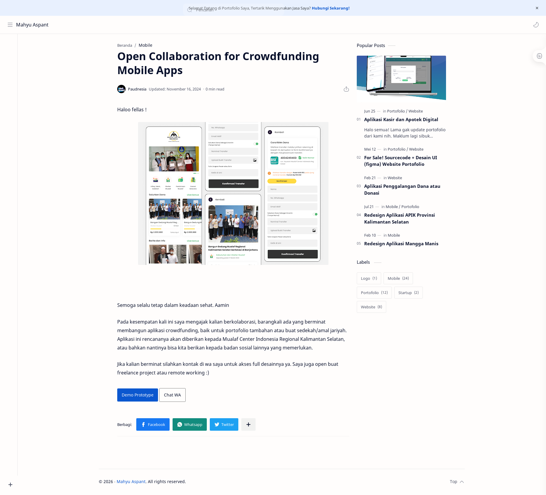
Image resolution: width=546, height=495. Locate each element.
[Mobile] (395, 207)
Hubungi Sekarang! (331, 8)
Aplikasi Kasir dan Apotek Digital (404, 120)
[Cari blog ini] (123, 24)
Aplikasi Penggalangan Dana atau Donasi (405, 190)
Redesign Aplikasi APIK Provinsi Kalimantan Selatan (402, 219)
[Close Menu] (537, 8)
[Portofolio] (400, 111)
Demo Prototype (140, 395)
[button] (535, 24)
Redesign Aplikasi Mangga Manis (404, 244)
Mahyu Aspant (32, 24)
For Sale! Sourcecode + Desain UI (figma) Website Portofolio (403, 161)
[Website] (418, 111)
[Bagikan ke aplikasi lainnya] (251, 425)
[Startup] (411, 293)
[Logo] (371, 279)
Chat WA (175, 395)
